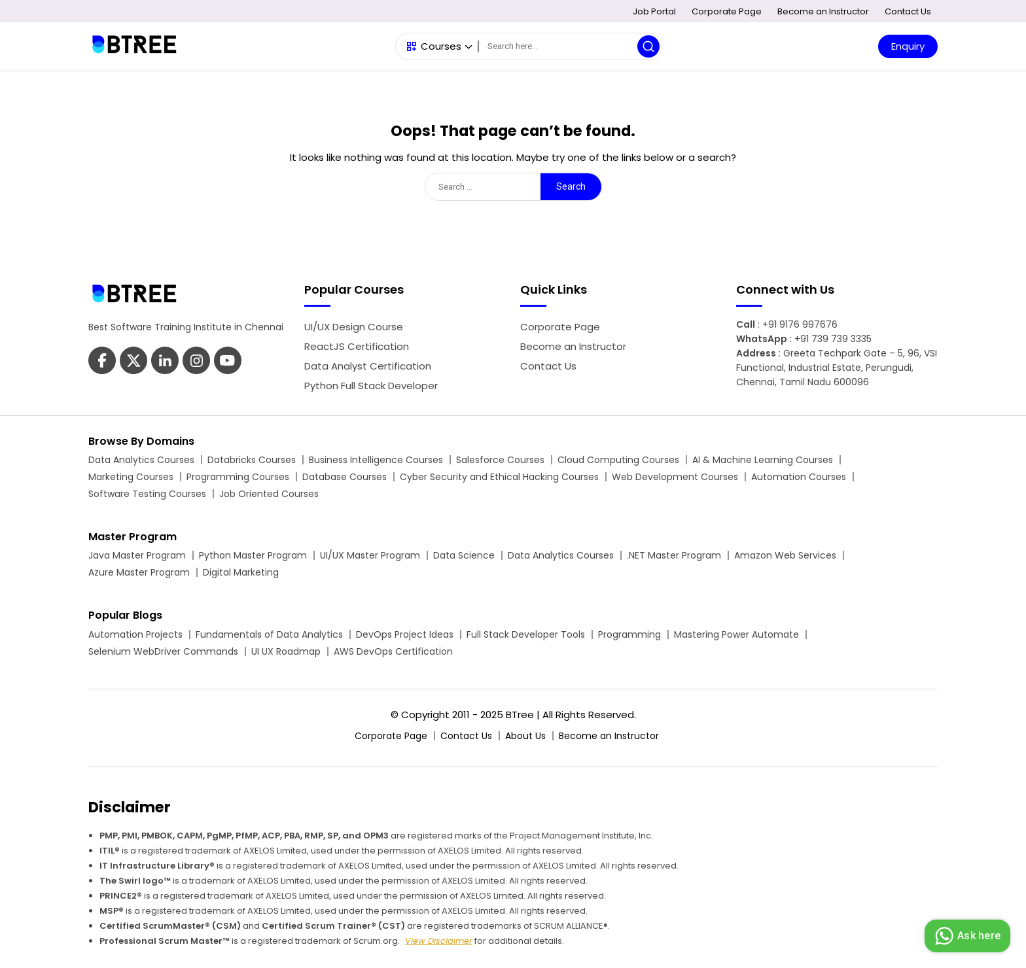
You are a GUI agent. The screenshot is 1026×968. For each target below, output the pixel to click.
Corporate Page (727, 11)
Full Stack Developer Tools (526, 634)
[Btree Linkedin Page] (165, 362)
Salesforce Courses (500, 459)
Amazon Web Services (785, 555)
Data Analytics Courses (141, 459)
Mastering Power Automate (736, 634)
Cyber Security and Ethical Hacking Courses (499, 476)
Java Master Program (137, 555)
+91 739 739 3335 (833, 338)
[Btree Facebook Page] (102, 362)
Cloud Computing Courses (618, 459)
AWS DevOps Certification (393, 651)
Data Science (464, 555)
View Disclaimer (438, 941)
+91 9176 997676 (800, 324)
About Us (525, 735)
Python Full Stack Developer (371, 385)
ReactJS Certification (356, 346)
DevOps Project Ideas (404, 634)
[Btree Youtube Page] (196, 362)
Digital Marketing (241, 572)
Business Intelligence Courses (376, 459)
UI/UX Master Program (370, 555)
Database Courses (344, 476)
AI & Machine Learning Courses (762, 459)
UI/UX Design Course (353, 327)
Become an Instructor (823, 11)
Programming (629, 634)
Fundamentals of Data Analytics (269, 634)
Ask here (965, 936)
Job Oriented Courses (269, 493)
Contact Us (908, 11)
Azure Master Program (139, 572)
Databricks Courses (251, 459)
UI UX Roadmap (286, 651)
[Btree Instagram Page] (227, 362)
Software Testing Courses (147, 493)
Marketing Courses (130, 476)
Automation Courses (798, 476)
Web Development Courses (675, 476)
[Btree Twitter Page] (133, 362)
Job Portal (654, 11)
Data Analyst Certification (367, 366)
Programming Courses (237, 476)
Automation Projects (135, 634)
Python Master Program (253, 555)
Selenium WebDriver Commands (163, 651)
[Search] (570, 46)
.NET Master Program (674, 555)
